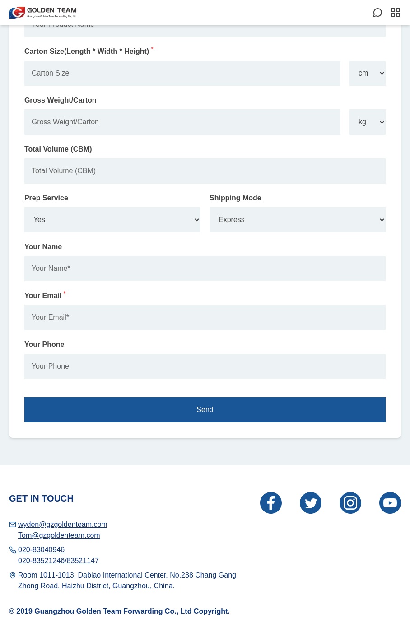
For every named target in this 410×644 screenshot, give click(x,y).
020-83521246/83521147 (58, 560)
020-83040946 (41, 550)
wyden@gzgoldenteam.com (62, 524)
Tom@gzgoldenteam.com (59, 535)
